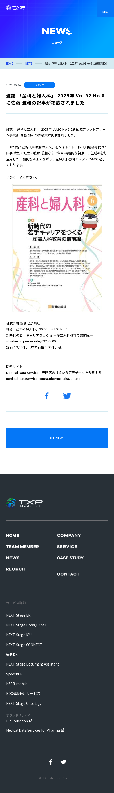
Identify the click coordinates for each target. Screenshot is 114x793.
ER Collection (18, 718)
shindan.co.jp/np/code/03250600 (31, 341)
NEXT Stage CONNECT (24, 644)
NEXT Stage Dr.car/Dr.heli (26, 625)
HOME (9, 63)
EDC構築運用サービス (23, 693)
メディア (40, 85)
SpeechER (14, 673)
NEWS (28, 63)
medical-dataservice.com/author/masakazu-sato (43, 378)
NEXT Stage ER (18, 615)
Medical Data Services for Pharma (33, 730)
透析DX (11, 654)
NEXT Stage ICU (18, 634)
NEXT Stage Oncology (23, 703)
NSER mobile (16, 683)
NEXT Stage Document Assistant (32, 664)
